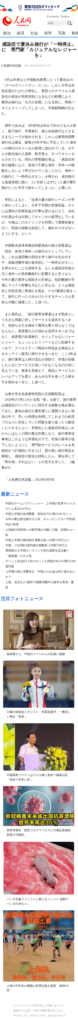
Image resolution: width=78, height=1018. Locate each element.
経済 (20, 33)
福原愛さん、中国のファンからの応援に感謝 (36, 654)
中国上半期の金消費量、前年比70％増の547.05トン (38, 513)
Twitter (64, 16)
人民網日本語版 (11, 65)
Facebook (53, 16)
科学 (48, 33)
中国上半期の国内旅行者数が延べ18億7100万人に (37, 540)
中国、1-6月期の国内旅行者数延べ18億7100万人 (36, 545)
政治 (7, 33)
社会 (34, 33)
